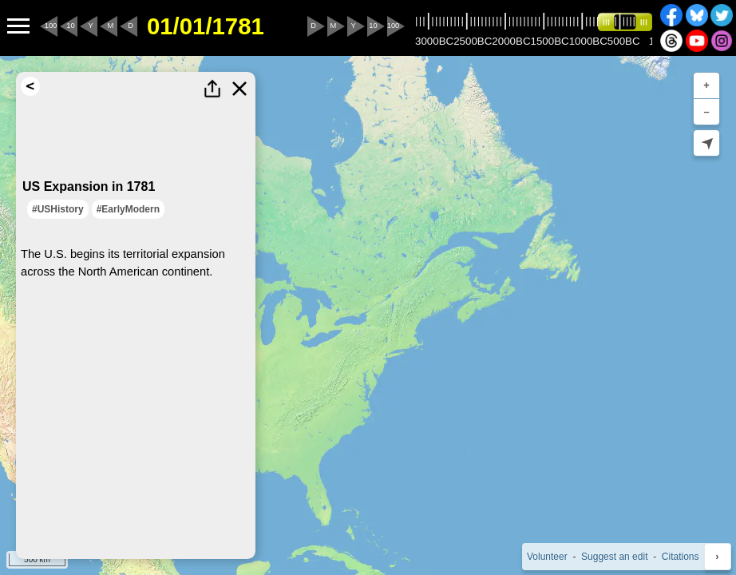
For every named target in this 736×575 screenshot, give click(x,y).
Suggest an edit (614, 556)
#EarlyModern (128, 209)
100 (51, 26)
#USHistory (58, 209)
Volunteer (547, 556)
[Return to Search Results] (30, 86)
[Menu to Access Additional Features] (18, 26)
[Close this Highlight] (239, 89)
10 (70, 26)
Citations (680, 556)
